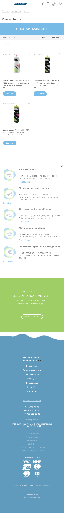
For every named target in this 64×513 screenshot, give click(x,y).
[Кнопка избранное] (54, 4)
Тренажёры (32, 387)
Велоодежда (32, 383)
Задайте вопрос (32, 434)
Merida (7, 44)
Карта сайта (32, 440)
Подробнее (24, 181)
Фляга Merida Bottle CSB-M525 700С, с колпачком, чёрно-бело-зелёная (47, 82)
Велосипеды (32, 365)
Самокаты (32, 391)
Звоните (9, 93)
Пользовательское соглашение (32, 447)
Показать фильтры (31, 29)
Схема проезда (32, 437)
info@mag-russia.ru (32, 420)
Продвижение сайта (32, 497)
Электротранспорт (32, 370)
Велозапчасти (32, 374)
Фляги (26, 11)
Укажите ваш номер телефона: (32, 304)
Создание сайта (32, 495)
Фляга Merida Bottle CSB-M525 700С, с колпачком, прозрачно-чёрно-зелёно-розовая (16, 82)
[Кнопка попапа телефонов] (43, 4)
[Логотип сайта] (20, 4)
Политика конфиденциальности (32, 451)
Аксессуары (16, 11)
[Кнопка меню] (3, 4)
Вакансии (32, 444)
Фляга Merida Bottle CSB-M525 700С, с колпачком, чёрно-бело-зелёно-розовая (16, 132)
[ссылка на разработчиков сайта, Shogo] (32, 501)
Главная (5, 11)
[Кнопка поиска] (47, 4)
